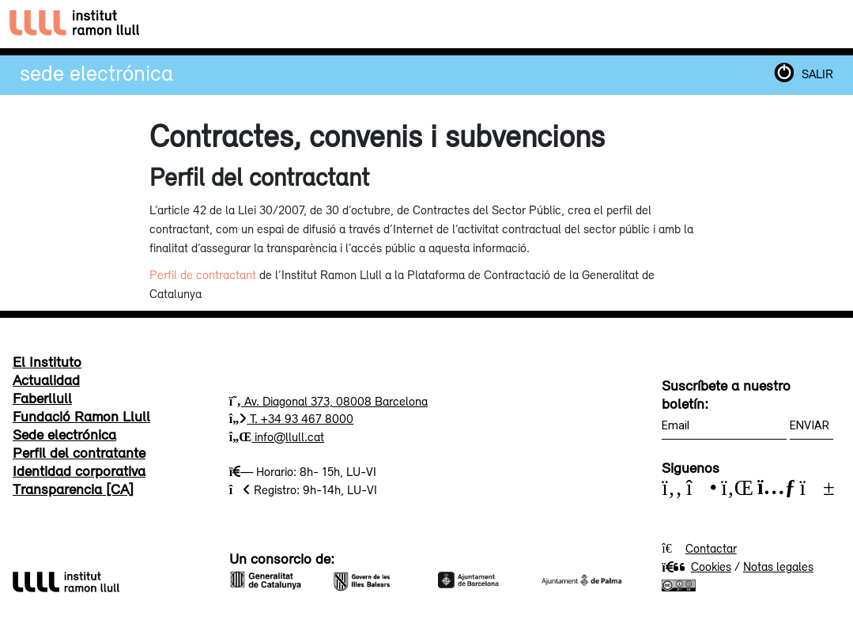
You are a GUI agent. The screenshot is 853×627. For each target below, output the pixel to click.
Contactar (711, 548)
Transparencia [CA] (73, 488)
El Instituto (47, 361)
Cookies (696, 566)
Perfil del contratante (79, 452)
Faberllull (42, 397)
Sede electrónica (96, 72)
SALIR (817, 73)
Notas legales (778, 566)
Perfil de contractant (202, 274)
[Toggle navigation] (827, 24)
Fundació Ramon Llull (81, 416)
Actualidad (46, 379)
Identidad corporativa (79, 470)
